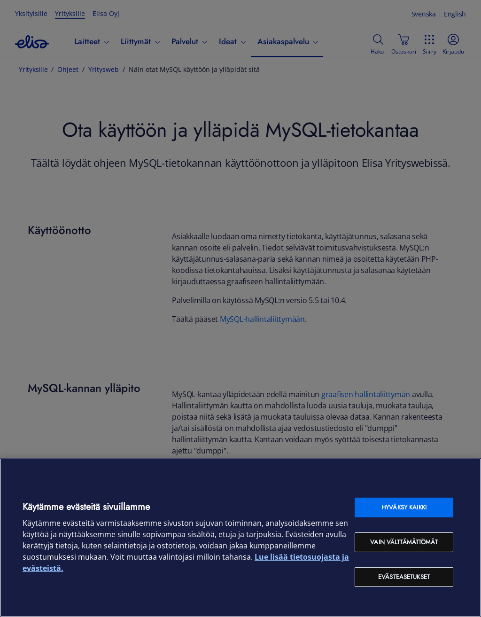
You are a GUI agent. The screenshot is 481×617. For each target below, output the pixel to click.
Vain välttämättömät (403, 542)
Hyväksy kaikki (404, 507)
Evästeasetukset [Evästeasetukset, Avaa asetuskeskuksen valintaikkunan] (404, 576)
